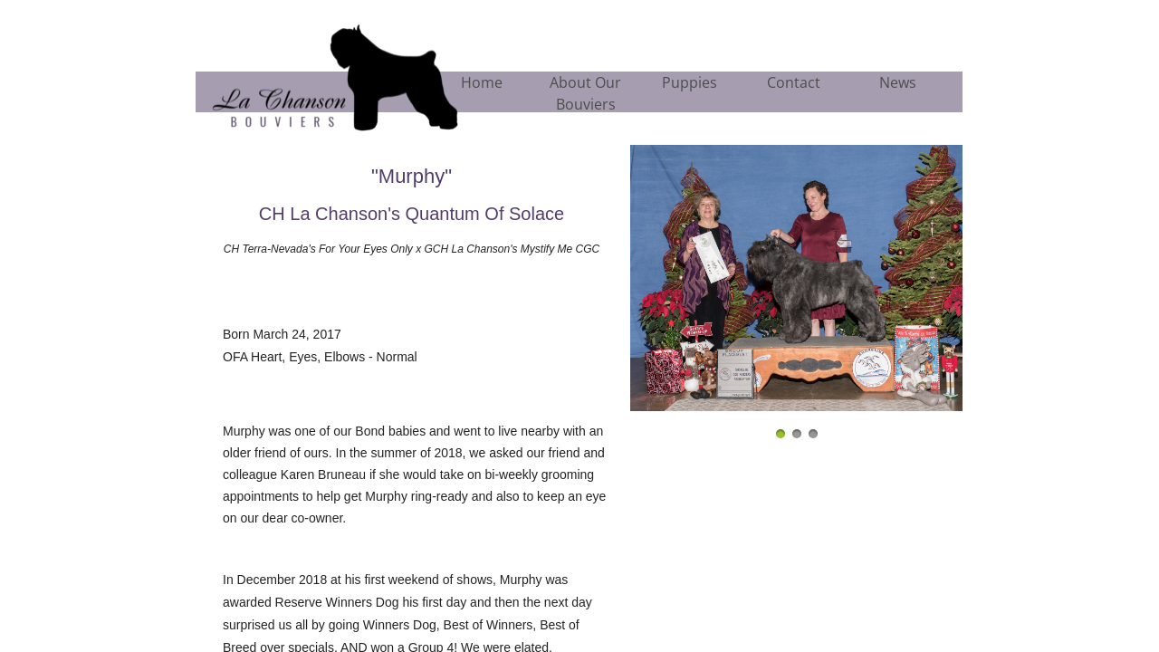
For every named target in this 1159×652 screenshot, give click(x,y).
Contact (793, 82)
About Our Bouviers (585, 93)
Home (482, 82)
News (897, 82)
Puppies (689, 82)
